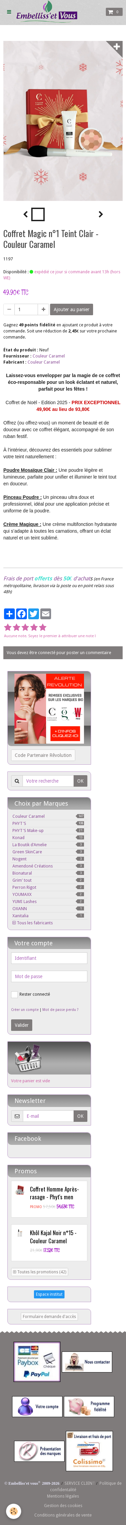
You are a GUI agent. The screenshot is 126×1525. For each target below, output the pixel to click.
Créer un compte (25, 1010)
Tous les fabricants (32, 922)
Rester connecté (30, 994)
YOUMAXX (48, 894)
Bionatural (48, 873)
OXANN (48, 908)
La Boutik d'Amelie (48, 844)
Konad (48, 837)
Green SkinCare (48, 851)
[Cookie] (13, 1511)
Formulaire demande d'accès (49, 1316)
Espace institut (49, 1294)
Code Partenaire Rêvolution (43, 755)
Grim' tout (48, 880)
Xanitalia (48, 915)
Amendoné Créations (48, 866)
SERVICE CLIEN (78, 1483)
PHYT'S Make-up (48, 830)
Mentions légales (63, 1496)
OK (80, 781)
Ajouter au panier (71, 309)
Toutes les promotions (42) (39, 1272)
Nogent (48, 858)
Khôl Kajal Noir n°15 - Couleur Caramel (53, 1236)
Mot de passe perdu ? (60, 1010)
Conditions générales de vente (63, 1515)
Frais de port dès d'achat (46, 578)
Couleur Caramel (49, 356)
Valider (22, 1025)
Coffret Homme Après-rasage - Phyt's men (54, 1192)
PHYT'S (48, 823)
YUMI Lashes (48, 901)
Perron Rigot (48, 887)
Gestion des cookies (63, 1505)
